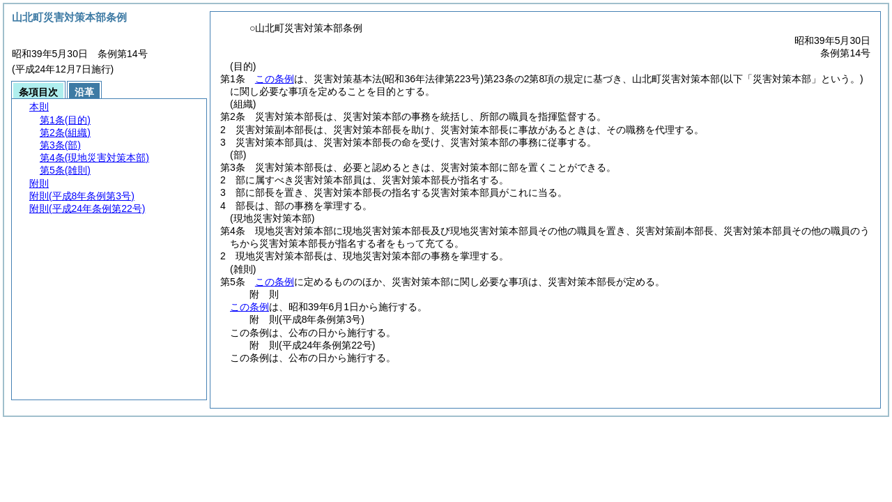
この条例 (274, 78)
